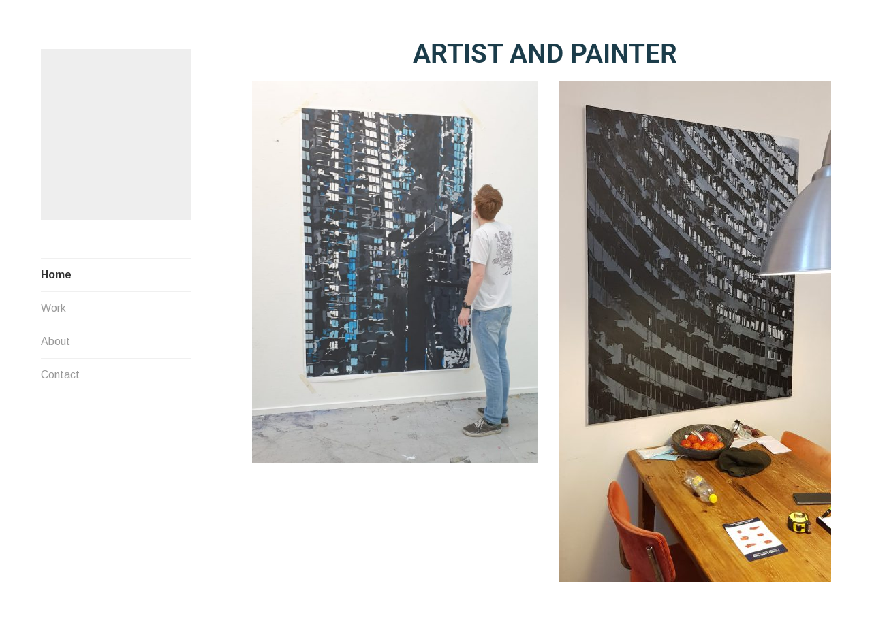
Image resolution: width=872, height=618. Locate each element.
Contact (60, 365)
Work (53, 298)
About (55, 332)
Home (56, 265)
